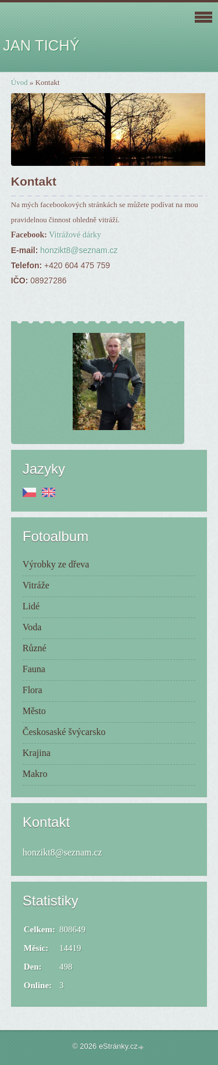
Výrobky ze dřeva (56, 564)
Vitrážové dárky (75, 234)
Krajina (37, 753)
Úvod (19, 82)
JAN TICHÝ (41, 45)
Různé (35, 648)
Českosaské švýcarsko (64, 732)
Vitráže (36, 585)
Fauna (34, 669)
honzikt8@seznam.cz (78, 250)
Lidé (31, 606)
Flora (32, 690)
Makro (35, 774)
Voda (32, 627)
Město (34, 711)
